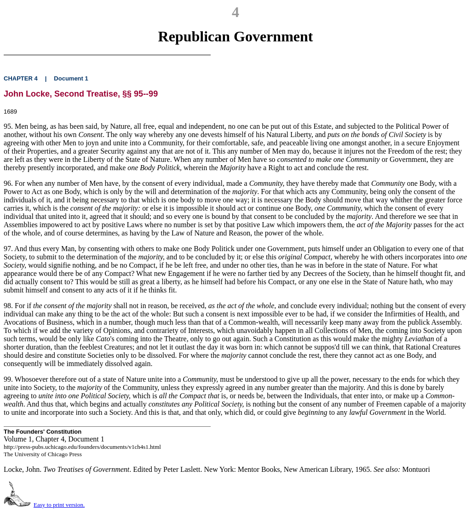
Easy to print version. (59, 504)
